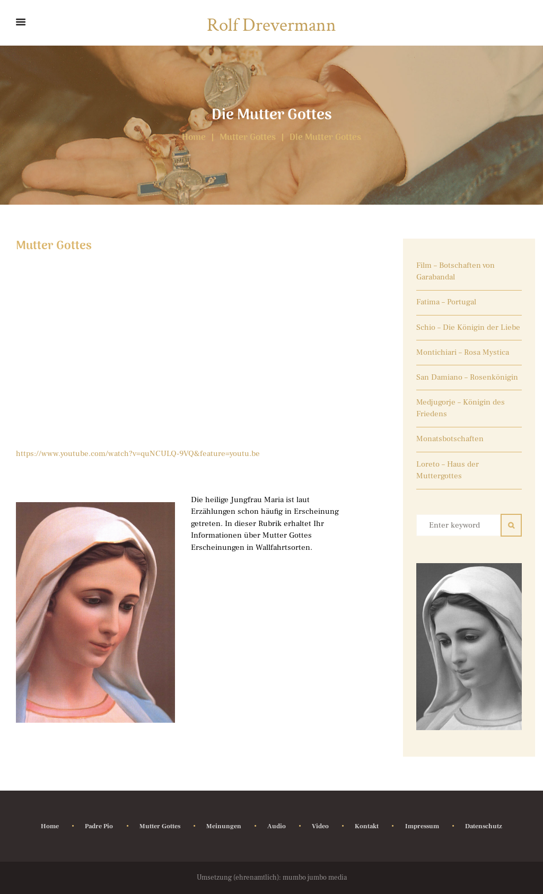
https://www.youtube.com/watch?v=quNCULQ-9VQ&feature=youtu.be (138, 454)
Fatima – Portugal (446, 302)
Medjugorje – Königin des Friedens (460, 408)
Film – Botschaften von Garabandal (455, 271)
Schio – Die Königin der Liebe (468, 327)
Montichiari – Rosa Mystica (462, 352)
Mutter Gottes (248, 138)
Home (194, 138)
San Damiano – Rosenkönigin (467, 377)
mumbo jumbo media (315, 877)
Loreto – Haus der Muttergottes (447, 470)
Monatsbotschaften (450, 439)
